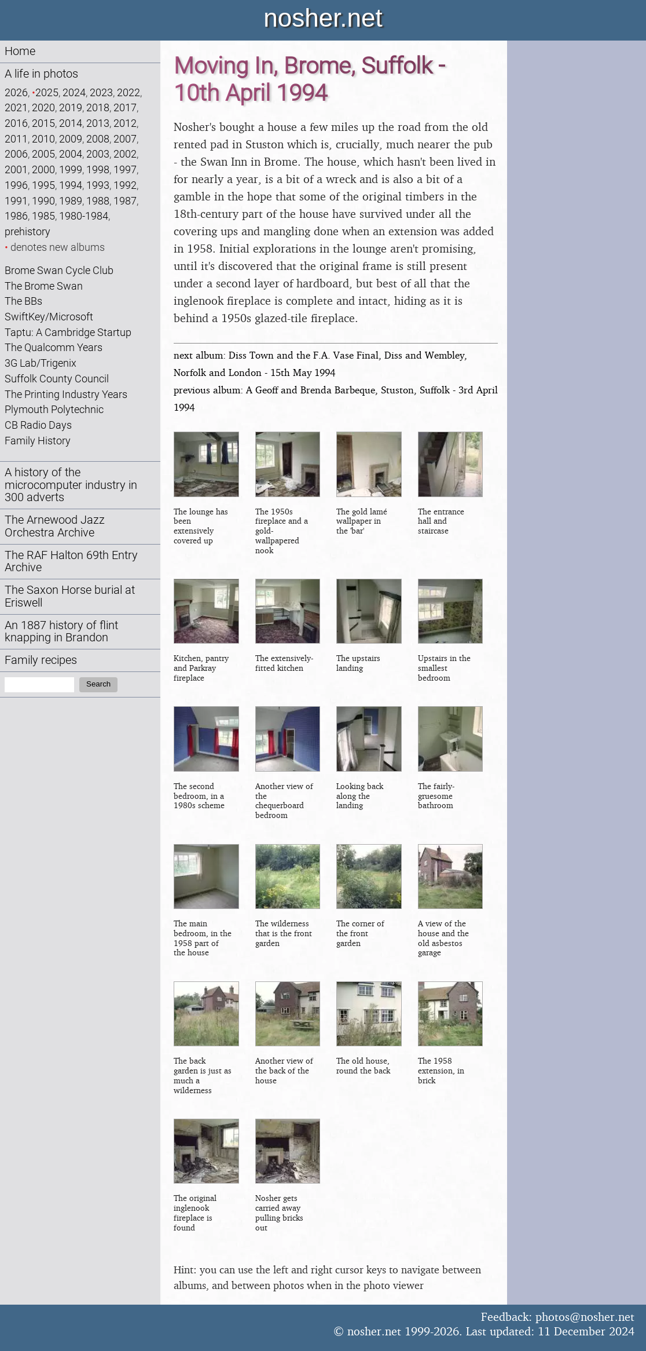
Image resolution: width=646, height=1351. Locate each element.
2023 (101, 92)
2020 (43, 107)
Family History (38, 440)
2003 (97, 154)
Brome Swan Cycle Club (59, 270)
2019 (70, 107)
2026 (16, 92)
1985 (43, 216)
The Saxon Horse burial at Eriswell (70, 596)
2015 (43, 123)
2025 (46, 92)
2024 (74, 92)
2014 (70, 123)
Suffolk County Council (57, 379)
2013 (97, 123)
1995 (43, 185)
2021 (16, 107)
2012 (125, 123)
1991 (16, 201)
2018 (97, 107)
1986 (16, 216)
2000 (43, 169)
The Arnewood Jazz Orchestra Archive (55, 526)
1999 (70, 169)
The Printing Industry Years (66, 394)
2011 (16, 139)
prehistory (27, 231)
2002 (125, 154)
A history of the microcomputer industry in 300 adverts (71, 485)
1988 (97, 201)
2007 (125, 139)
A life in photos (41, 74)
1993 (97, 185)
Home (20, 51)
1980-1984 (83, 216)
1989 (70, 201)
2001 (16, 169)
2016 (16, 123)
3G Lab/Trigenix (40, 363)
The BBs (23, 301)
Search (98, 684)
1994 (70, 185)
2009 (70, 139)
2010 (43, 139)
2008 (97, 139)
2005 (43, 154)
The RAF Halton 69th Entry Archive (71, 562)
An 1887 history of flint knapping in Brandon (61, 632)
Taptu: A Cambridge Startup (68, 332)
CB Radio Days (38, 425)
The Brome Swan (44, 286)
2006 (16, 154)
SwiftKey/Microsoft (49, 317)
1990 (43, 201)
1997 (125, 169)
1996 (16, 185)
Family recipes (41, 660)
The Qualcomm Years (53, 347)
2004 (70, 154)
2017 (125, 107)
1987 (125, 201)
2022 (128, 92)
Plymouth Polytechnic (54, 409)
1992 (125, 185)
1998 (97, 169)
